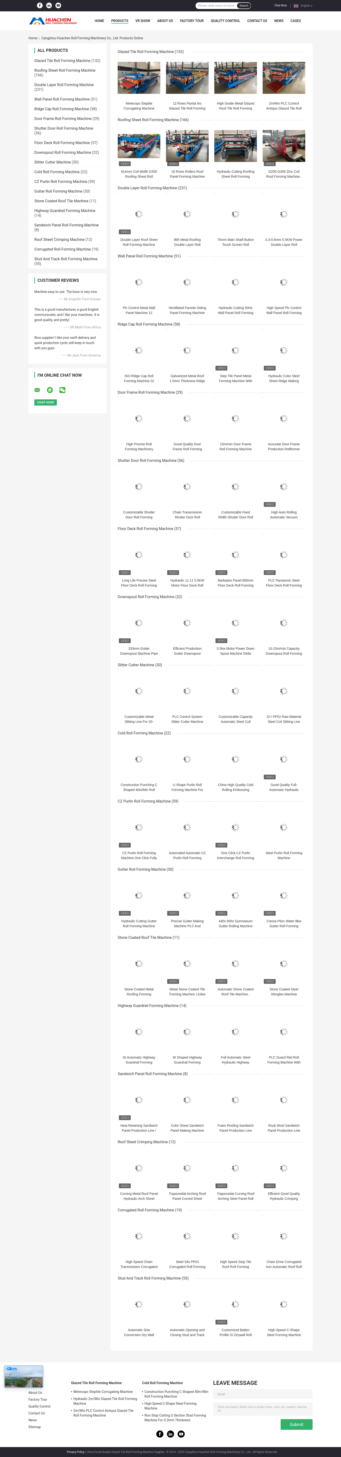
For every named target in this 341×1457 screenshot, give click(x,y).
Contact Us (257, 21)
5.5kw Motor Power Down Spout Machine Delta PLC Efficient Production (236, 653)
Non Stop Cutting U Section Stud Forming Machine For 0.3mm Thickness (175, 1417)
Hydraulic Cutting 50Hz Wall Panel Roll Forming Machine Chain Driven (235, 313)
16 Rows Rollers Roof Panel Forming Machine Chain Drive (187, 176)
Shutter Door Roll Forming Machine (63, 128)
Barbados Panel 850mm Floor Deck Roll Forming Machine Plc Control (236, 585)
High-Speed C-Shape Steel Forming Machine (170, 1406)
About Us (165, 21)
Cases (296, 21)
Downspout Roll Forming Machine (62, 152)
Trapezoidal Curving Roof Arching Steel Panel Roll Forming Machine (235, 1198)
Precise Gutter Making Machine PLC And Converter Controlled (187, 926)
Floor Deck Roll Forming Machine (62, 143)
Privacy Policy (76, 1452)
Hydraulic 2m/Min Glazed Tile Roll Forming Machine (105, 1401)
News (278, 21)
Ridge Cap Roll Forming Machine (61, 109)
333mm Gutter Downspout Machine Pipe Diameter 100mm (139, 653)
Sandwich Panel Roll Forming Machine (66, 225)
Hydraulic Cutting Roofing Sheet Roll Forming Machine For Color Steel (236, 176)
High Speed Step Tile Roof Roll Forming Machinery (235, 1267)
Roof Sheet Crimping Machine (59, 239)
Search (243, 5)
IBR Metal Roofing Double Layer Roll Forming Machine (187, 245)
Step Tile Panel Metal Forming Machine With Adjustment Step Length (235, 381)
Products (119, 21)
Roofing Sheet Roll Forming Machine (64, 70)
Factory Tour (192, 21)
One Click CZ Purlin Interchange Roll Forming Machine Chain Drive (235, 858)
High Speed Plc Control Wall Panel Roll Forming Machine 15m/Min (284, 313)
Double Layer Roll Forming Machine (64, 85)
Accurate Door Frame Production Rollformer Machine (284, 449)
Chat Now (280, 5)
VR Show (142, 21)
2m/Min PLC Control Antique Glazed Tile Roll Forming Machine (283, 108)
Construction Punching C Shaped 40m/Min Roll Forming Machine (139, 790)
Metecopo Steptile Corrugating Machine (103, 1392)
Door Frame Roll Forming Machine (63, 118)
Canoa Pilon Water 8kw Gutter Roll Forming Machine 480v (284, 926)
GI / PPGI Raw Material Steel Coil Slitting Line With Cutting (284, 721)
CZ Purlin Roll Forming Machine (60, 181)
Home (99, 21)
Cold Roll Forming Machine (57, 172)
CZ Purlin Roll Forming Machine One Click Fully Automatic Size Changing (138, 858)
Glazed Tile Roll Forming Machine (62, 60)
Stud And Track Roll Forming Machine (65, 259)
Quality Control (225, 21)
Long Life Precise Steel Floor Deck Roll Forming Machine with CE (139, 585)
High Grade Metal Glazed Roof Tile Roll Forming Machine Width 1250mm (235, 108)
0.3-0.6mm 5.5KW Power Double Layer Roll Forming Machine (283, 245)
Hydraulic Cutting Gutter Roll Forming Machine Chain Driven (139, 926)
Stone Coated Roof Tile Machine (61, 201)
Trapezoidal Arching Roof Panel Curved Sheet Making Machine (187, 1198)
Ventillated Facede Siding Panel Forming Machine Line (187, 313)
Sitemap (34, 1427)
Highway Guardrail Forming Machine (64, 210)
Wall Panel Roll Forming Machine (62, 99)
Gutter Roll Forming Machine (58, 191)
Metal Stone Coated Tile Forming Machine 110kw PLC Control (187, 994)
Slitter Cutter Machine (52, 162)
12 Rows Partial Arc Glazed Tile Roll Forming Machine (187, 108)
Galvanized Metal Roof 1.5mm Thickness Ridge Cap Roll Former (187, 381)
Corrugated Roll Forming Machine (62, 249)
